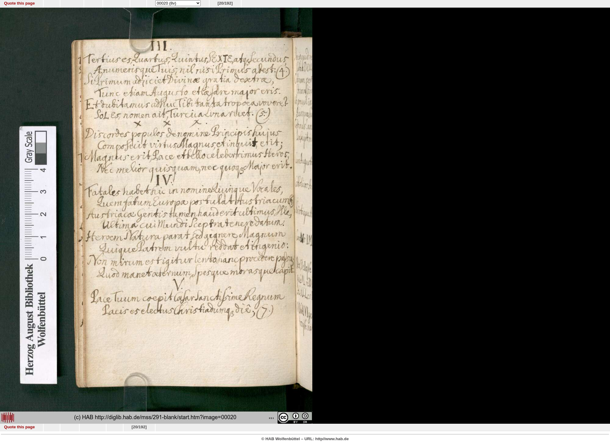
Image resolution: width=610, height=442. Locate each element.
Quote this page (19, 3)
